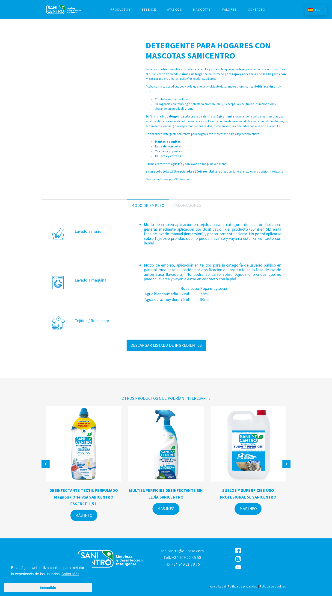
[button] (46, 464)
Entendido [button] (48, 588)
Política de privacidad (243, 586)
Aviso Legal (218, 586)
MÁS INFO (83, 515)
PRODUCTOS (120, 9)
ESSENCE (149, 9)
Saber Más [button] (70, 574)
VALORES (229, 9)
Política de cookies (273, 586)
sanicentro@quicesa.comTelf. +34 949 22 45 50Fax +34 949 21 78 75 (182, 557)
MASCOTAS (202, 9)
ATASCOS (174, 9)
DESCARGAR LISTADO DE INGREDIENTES (166, 345)
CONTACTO (256, 9)
